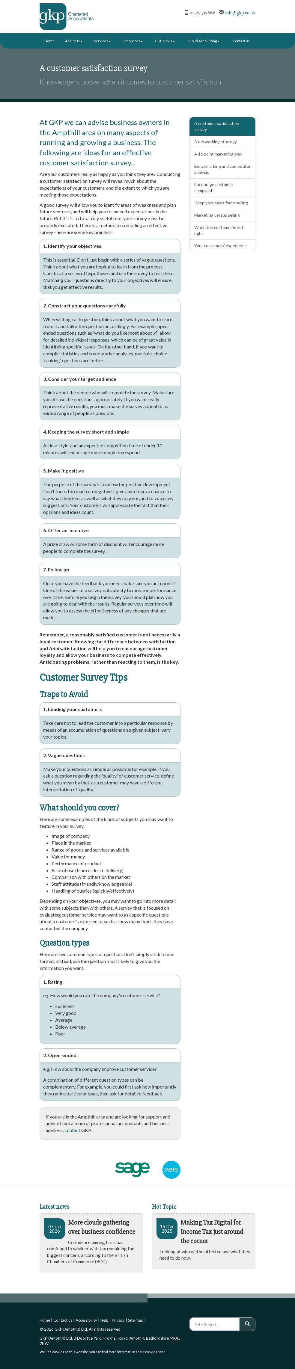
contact (72, 1130)
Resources (133, 41)
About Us (74, 41)
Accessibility (86, 1320)
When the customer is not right (218, 230)
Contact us (241, 41)
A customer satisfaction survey (216, 126)
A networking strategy (215, 141)
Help (104, 1320)
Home (49, 41)
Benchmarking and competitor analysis (222, 169)
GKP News (165, 41)
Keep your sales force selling (221, 202)
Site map (135, 1320)
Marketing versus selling (217, 215)
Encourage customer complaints (213, 187)
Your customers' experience (220, 245)
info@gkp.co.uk (240, 13)
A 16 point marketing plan (218, 153)
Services (102, 41)
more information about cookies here (137, 1352)
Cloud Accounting (204, 41)
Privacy (118, 1320)
